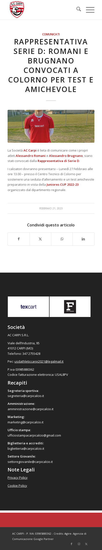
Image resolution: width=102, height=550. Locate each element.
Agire (67, 533)
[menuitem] (76, 10)
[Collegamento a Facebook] (71, 544)
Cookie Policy (17, 485)
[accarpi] (42, 10)
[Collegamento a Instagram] (78, 544)
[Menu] (87, 10)
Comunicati (51, 34)
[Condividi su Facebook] (18, 239)
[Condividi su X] (40, 239)
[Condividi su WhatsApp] (61, 239)
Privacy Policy (18, 477)
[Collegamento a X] (86, 544)
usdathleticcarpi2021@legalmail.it (38, 361)
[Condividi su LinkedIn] (83, 239)
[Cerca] (76, 10)
